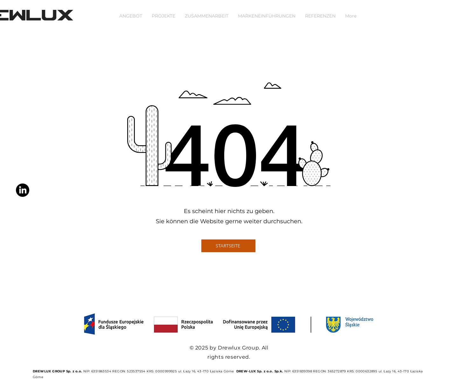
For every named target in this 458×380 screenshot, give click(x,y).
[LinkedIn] (22, 190)
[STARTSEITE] (228, 245)
